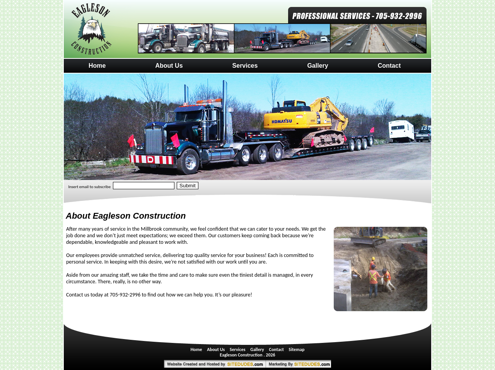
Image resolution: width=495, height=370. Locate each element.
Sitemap (297, 349)
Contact (389, 65)
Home (97, 65)
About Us (169, 65)
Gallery (317, 65)
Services (245, 65)
